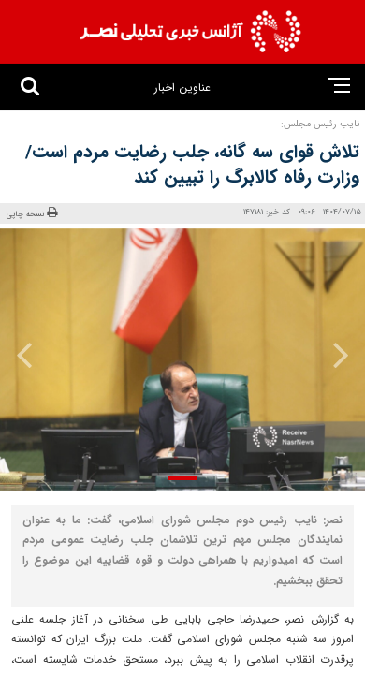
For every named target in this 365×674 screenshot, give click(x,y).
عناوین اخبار (182, 87)
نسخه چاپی (32, 213)
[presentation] (333, 354)
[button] (182, 478)
